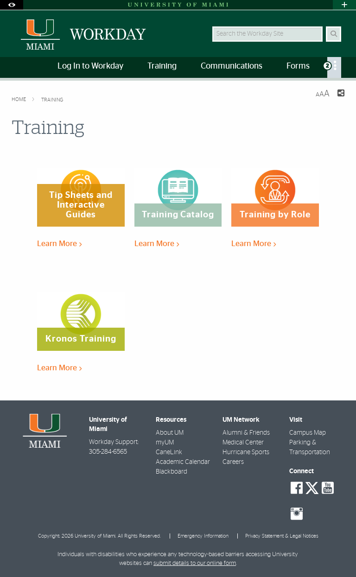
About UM (170, 433)
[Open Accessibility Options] (11, 5)
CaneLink (169, 452)
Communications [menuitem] (231, 66)
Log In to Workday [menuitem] (90, 66)
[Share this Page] (340, 94)
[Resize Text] (323, 93)
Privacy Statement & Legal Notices (281, 536)
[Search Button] (333, 34)
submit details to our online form (194, 563)
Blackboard (171, 472)
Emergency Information (203, 536)
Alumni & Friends (246, 433)
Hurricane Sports (245, 452)
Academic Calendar (183, 462)
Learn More (59, 243)
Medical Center (243, 442)
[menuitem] (334, 67)
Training (52, 99)
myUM (165, 442)
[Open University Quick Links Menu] (344, 5)
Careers (233, 462)
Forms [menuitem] (298, 66)
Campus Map (307, 433)
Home (19, 99)
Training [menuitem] (162, 66)
